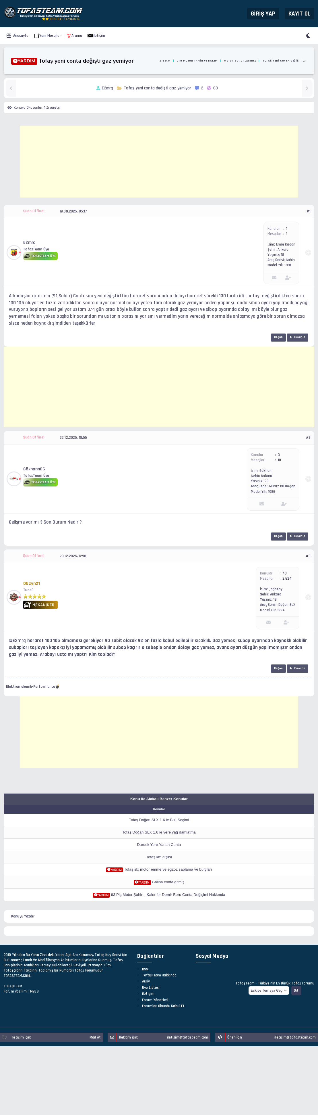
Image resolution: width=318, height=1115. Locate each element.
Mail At (95, 1037)
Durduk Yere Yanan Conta (159, 844)
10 (279, 460)
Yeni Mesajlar (47, 35)
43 (284, 573)
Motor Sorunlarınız (240, 61)
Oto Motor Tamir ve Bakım (197, 61)
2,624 (287, 578)
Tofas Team (161, 61)
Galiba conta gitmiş (168, 882)
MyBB (34, 991)
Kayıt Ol (299, 13)
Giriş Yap (263, 13)
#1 (309, 211)
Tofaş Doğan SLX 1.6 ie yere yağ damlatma (159, 832)
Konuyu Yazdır (22, 916)
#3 (308, 556)
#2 (308, 437)
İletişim (96, 35)
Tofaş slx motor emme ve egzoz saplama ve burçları (168, 869)
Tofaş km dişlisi (159, 857)
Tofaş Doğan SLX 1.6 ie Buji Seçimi (159, 820)
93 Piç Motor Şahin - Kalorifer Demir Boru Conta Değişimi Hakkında (168, 894)
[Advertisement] (159, 162)
